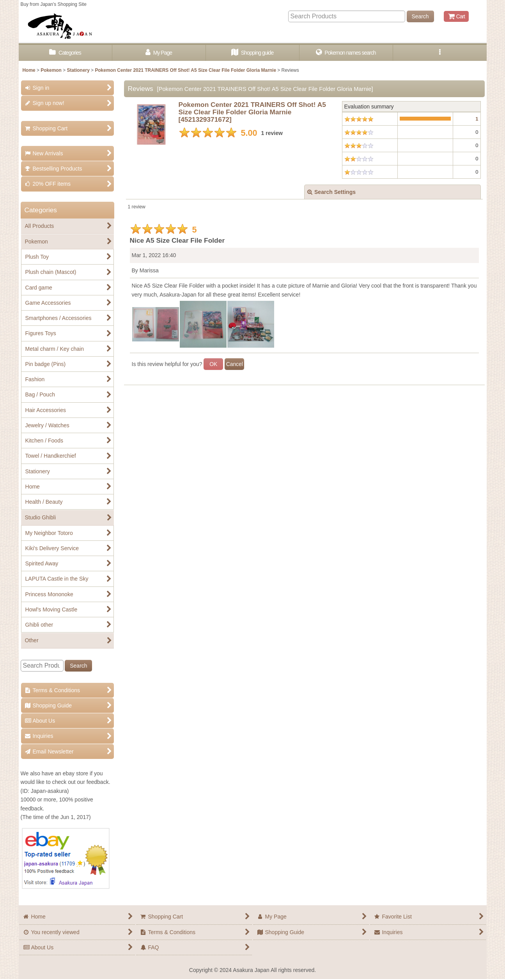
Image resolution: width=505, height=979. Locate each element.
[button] (440, 53)
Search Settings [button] (331, 192)
